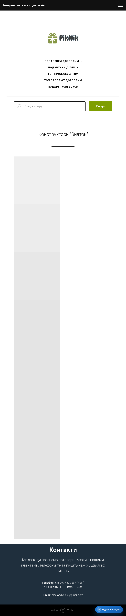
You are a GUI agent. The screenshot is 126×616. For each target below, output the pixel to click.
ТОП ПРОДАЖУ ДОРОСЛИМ (63, 80)
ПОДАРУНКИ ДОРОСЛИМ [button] (62, 61)
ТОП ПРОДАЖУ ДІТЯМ (63, 73)
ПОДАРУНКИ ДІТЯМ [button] (62, 67)
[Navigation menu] (120, 5)
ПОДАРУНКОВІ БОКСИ (63, 86)
